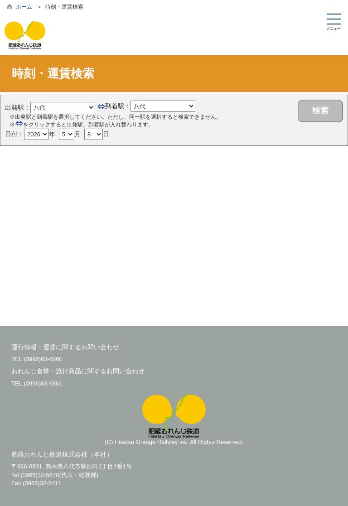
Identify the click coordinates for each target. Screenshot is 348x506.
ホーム (24, 7)
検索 (320, 110)
